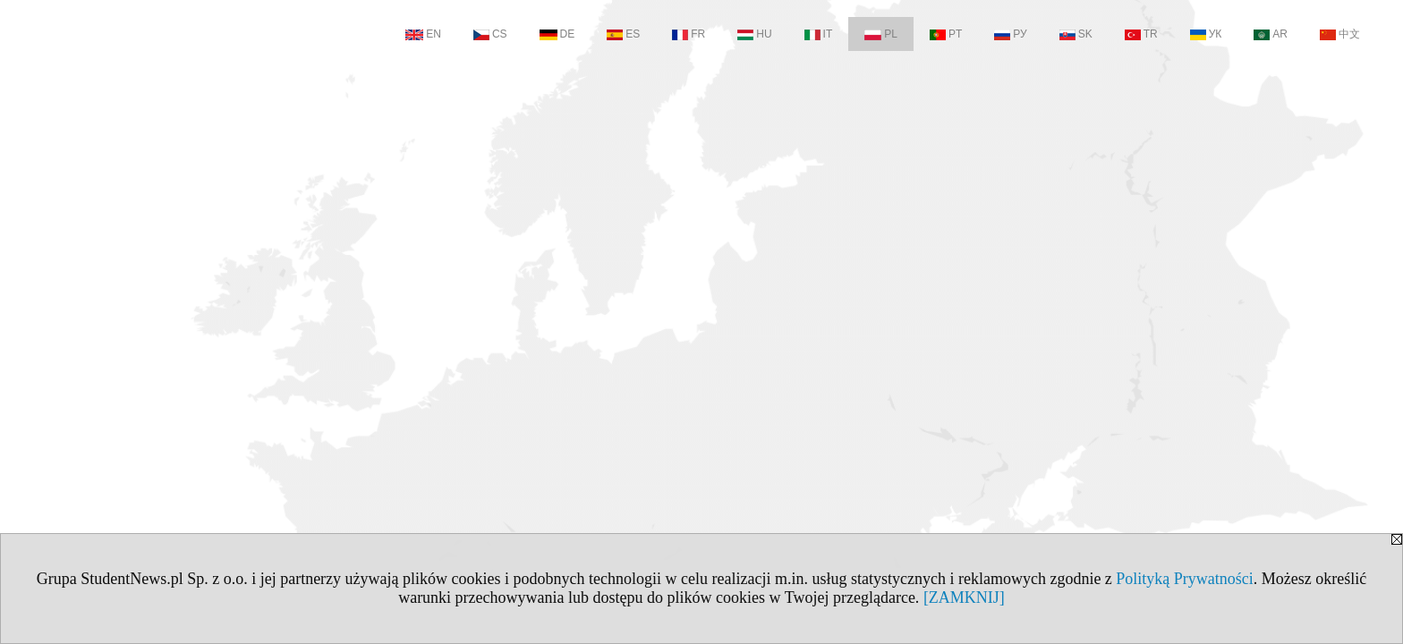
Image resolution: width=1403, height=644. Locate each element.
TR (1141, 34)
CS (490, 34)
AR (1271, 34)
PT (946, 34)
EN (423, 34)
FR (688, 34)
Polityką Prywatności (1185, 579)
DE (557, 34)
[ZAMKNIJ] (964, 597)
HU (754, 34)
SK (1076, 34)
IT (818, 34)
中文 (1340, 34)
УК (1206, 34)
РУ (1010, 34)
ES (623, 34)
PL (880, 34)
